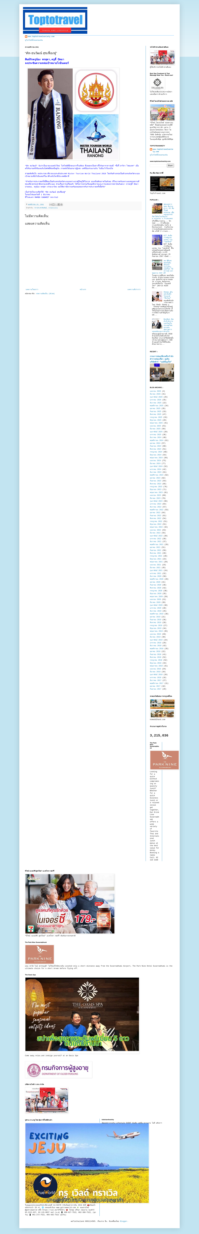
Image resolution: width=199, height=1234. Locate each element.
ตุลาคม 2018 (155, 652)
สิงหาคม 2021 (155, 553)
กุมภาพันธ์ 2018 (156, 675)
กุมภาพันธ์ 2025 (156, 432)
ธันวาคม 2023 (155, 472)
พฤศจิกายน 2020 (156, 579)
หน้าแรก (83, 290)
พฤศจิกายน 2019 (156, 614)
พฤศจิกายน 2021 (156, 545)
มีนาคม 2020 (155, 602)
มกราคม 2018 (155, 678)
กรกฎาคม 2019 (156, 626)
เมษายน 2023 (155, 495)
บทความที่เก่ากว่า (134, 290)
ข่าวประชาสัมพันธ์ (40, 208)
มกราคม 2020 (155, 608)
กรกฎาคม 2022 (156, 521)
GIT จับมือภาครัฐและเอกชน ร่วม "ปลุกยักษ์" (168, 239)
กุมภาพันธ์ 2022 (156, 536)
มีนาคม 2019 (155, 637)
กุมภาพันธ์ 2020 (156, 605)
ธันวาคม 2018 (155, 646)
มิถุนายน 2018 (155, 663)
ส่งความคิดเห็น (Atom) (45, 294)
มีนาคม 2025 (155, 429)
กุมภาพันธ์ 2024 (156, 466)
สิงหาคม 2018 (155, 657)
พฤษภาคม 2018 (156, 666)
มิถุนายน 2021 (155, 559)
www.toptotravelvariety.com (41, 37)
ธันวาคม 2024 (155, 438)
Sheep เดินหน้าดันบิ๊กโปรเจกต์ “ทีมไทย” (168, 295)
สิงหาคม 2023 (155, 484)
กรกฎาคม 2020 (156, 591)
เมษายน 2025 (155, 426)
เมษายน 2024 (155, 461)
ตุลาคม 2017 (155, 686)
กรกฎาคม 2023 (156, 487)
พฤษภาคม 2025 (156, 423)
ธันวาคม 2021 (155, 542)
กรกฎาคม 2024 (156, 452)
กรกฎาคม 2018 (156, 660)
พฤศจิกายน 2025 (156, 406)
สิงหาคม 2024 (155, 449)
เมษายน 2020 (155, 599)
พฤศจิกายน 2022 (156, 510)
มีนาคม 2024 (155, 464)
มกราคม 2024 (155, 469)
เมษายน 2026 (155, 391)
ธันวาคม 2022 (155, 507)
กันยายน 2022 (155, 516)
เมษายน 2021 (155, 565)
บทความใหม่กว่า (32, 290)
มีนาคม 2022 (155, 533)
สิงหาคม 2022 (155, 518)
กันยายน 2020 (155, 585)
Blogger (123, 1221)
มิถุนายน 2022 (155, 524)
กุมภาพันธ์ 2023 (156, 501)
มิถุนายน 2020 (155, 594)
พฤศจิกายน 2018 (156, 649)
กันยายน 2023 (155, 481)
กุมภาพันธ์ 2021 (156, 571)
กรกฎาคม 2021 (156, 556)
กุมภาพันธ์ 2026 (156, 397)
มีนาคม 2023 (155, 498)
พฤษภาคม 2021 (156, 562)
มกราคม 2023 (155, 504)
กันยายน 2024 (155, 446)
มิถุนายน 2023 (155, 490)
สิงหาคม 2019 (155, 623)
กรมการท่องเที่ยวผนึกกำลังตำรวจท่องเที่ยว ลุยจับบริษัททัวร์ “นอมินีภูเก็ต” (161, 359)
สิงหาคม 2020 (155, 588)
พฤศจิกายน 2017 (156, 683)
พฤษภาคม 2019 (156, 631)
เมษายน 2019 (155, 634)
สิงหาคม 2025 (155, 414)
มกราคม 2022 (155, 539)
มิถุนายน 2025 (155, 420)
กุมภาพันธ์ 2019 (156, 640)
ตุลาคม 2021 (155, 547)
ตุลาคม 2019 (155, 617)
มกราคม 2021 (155, 574)
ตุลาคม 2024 (155, 443)
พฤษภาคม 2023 (156, 493)
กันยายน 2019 (155, 620)
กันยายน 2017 (155, 689)
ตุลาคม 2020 (155, 582)
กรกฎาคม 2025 (156, 417)
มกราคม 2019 (155, 643)
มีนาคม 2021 (155, 568)
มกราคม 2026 (155, 400)
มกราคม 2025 (155, 435)
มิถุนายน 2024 (155, 455)
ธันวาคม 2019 (155, 611)
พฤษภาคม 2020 (156, 597)
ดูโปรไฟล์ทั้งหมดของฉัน (34, 40)
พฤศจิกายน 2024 (156, 440)
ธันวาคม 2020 (155, 576)
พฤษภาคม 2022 (156, 527)
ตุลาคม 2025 (155, 409)
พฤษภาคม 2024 (156, 458)
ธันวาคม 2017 (155, 680)
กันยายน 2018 (155, 655)
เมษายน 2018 (155, 669)
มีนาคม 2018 (155, 672)
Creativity (53, 208)
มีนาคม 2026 (155, 394)
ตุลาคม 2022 (155, 513)
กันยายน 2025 (155, 412)
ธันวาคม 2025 (155, 403)
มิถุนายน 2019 (155, 628)
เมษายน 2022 (155, 530)
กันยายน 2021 (155, 550)
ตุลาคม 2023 (155, 478)
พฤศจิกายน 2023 (156, 475)
